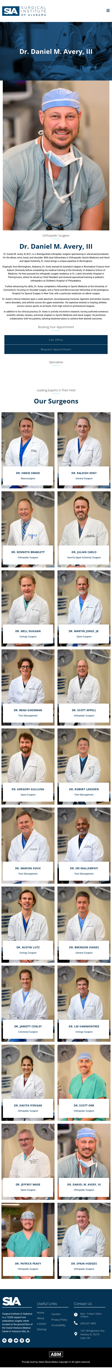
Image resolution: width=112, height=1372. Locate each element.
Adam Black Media (48, 1366)
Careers (56, 1314)
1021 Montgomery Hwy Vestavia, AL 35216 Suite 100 (92, 1334)
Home (40, 1312)
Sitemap (42, 1329)
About (40, 1318)
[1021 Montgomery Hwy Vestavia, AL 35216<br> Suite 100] (76, 1334)
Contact (41, 1323)
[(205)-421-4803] (76, 1323)
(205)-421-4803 (88, 1323)
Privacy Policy (59, 1319)
